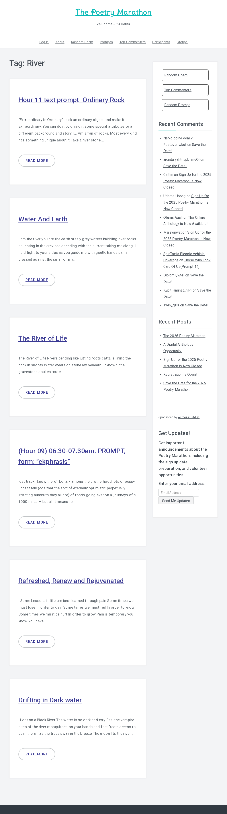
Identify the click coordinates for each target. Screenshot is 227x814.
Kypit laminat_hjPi (177, 290)
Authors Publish (189, 417)
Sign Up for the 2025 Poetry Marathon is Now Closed (187, 181)
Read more (36, 161)
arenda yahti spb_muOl (181, 159)
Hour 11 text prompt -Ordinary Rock (71, 100)
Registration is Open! (180, 374)
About (60, 42)
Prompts (106, 42)
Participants (161, 42)
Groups (182, 42)
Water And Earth (43, 219)
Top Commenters (132, 42)
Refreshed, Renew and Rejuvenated (71, 581)
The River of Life (42, 338)
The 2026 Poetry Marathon (184, 336)
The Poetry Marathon (113, 12)
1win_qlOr (171, 305)
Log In (44, 42)
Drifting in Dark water (50, 700)
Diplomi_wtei (173, 275)
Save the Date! (175, 166)
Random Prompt (177, 105)
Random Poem (82, 42)
